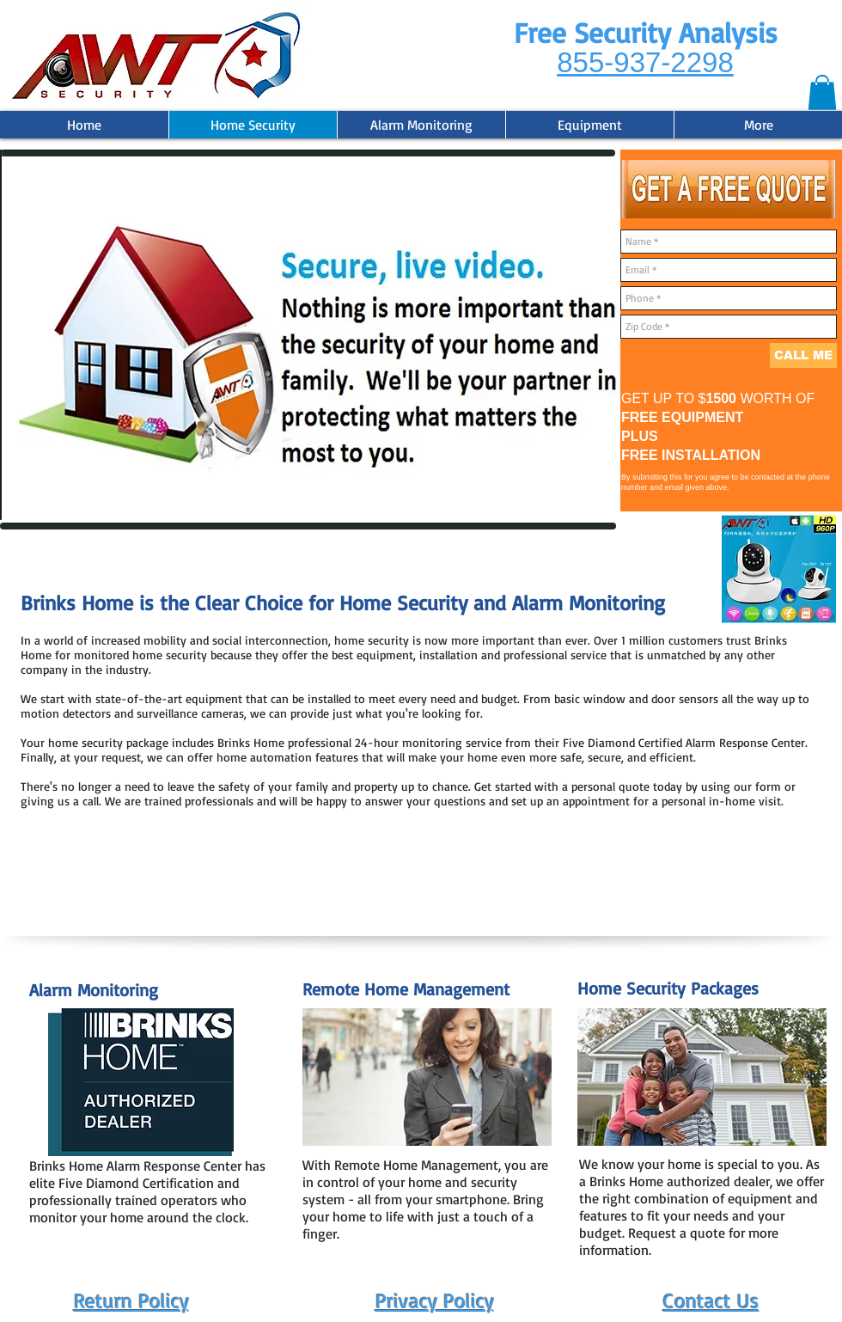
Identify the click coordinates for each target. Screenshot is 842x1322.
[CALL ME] (803, 355)
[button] (822, 92)
